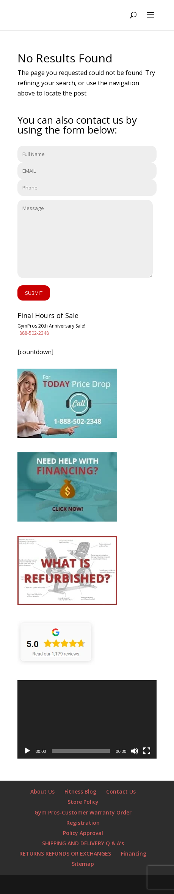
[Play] (27, 751)
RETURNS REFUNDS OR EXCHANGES (65, 853)
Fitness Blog (80, 791)
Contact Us (121, 791)
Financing (133, 853)
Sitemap (83, 863)
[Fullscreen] (146, 751)
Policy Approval (83, 833)
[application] (87, 719)
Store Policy (83, 801)
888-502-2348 (34, 333)
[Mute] (134, 751)
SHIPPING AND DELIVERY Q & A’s (83, 843)
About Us (42, 791)
